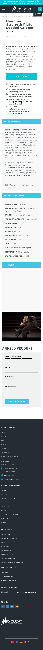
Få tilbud (21, 76)
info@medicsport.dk (18, 102)
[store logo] (21, 9)
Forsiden (5, 16)
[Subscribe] (26, 592)
